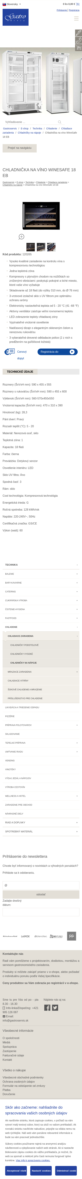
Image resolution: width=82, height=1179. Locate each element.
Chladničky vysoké (21, 654)
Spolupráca (10, 1046)
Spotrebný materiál (19, 831)
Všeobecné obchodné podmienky (23, 1077)
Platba (6, 1090)
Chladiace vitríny (18, 681)
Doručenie (9, 1094)
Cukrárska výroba (16, 600)
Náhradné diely (14, 814)
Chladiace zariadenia (57, 182)
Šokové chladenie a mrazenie (25, 689)
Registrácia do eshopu (49, 352)
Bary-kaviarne (13, 583)
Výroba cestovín (15, 787)
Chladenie (51, 128)
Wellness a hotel (15, 796)
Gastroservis (10, 128)
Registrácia (74, 10)
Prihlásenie (62, 10)
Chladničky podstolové (24, 645)
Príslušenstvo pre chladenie (25, 698)
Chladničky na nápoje (29, 132)
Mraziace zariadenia (19, 672)
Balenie (9, 574)
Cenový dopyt (22, 355)
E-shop (24, 128)
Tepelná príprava (15, 743)
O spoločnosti (11, 1038)
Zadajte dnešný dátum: (12, 902)
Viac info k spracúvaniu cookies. (33, 1160)
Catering (10, 591)
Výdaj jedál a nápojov (18, 778)
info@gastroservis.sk (15, 1020)
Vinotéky (10, 769)
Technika (37, 128)
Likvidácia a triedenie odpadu (22, 707)
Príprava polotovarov (18, 725)
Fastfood (10, 618)
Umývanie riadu (14, 752)
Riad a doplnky (15, 822)
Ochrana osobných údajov (19, 1081)
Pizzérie (10, 716)
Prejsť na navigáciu (19, 147)
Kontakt (7, 1059)
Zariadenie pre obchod (18, 805)
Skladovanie (12, 734)
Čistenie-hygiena (15, 609)
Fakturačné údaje (13, 1055)
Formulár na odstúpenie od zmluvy (24, 1085)
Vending (10, 760)
